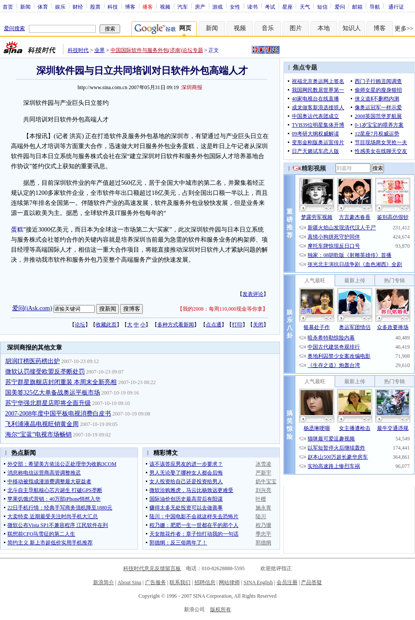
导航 (375, 6)
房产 (200, 6)
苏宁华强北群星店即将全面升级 (48, 403)
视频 (165, 6)
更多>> (404, 28)
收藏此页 (106, 325)
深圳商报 (191, 87)
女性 (235, 6)
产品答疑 (311, 582)
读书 (252, 6)
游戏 (217, 6)
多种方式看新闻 (175, 325)
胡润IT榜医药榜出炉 (32, 361)
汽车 (182, 6)
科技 (112, 6)
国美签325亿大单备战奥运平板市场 (52, 392)
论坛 (80, 325)
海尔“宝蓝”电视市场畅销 (38, 434)
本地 (324, 28)
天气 (305, 6)
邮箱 (357, 6)
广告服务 (155, 582)
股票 (95, 6)
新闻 (25, 6)
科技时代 (78, 50)
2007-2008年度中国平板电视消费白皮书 (58, 413)
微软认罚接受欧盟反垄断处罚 (45, 371)
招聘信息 (204, 582)
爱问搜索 (14, 28)
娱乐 (60, 6)
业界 (99, 50)
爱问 (340, 6)
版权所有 (220, 609)
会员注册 (287, 582)
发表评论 (252, 294)
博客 (130, 6)
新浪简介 (103, 582)
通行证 (396, 6)
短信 (322, 6)
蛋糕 (17, 229)
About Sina (129, 582)
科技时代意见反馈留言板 (152, 568)
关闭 (258, 325)
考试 (270, 6)
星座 (287, 6)
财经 (78, 6)
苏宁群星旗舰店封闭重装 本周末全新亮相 (61, 382)
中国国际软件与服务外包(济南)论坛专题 (157, 50)
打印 (237, 325)
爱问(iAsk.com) (32, 308)
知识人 (351, 28)
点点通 (213, 325)
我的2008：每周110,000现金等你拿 (223, 309)
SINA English (258, 582)
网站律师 (229, 582)
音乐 (268, 28)
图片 (296, 28)
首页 (8, 6)
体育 (43, 6)
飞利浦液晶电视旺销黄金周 (42, 424)
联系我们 (179, 582)
